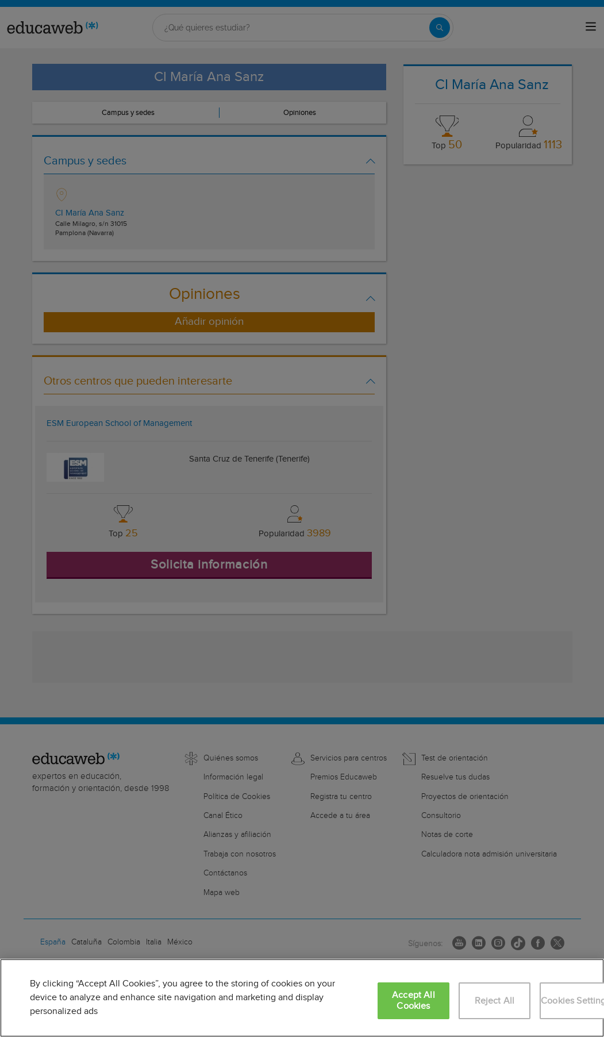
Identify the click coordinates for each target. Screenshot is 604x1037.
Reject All (495, 1001)
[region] (302, 998)
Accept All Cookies (413, 1001)
